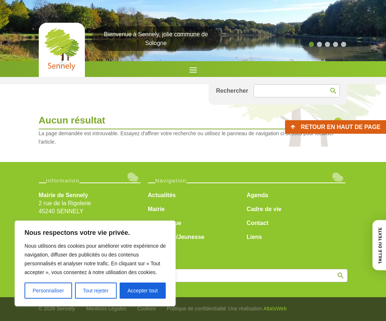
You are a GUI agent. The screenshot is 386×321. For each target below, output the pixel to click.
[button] (311, 44)
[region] (95, 263)
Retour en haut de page (341, 127)
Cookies (146, 308)
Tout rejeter (96, 291)
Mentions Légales (106, 308)
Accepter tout (143, 291)
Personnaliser (48, 291)
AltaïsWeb (275, 308)
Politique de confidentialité (196, 308)
